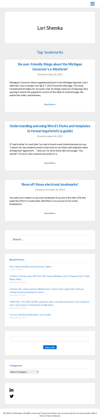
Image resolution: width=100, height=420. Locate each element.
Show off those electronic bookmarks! (49, 184)
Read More (49, 104)
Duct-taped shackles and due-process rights (31, 266)
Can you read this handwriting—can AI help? (30, 314)
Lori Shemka (14, 4)
